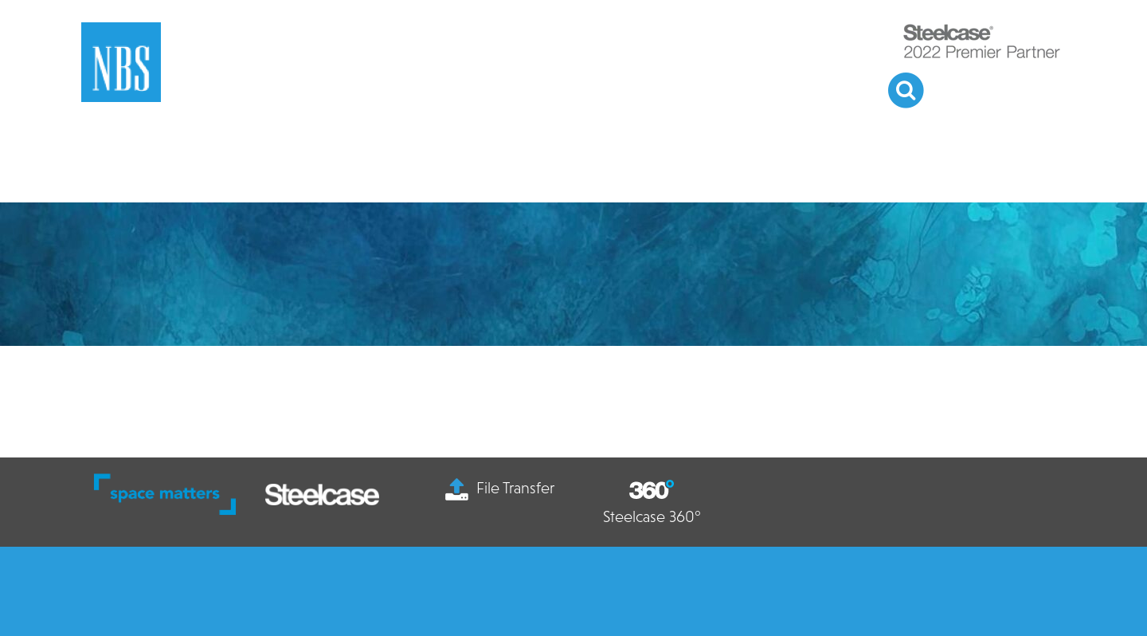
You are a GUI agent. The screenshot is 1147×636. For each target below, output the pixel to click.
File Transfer (499, 488)
